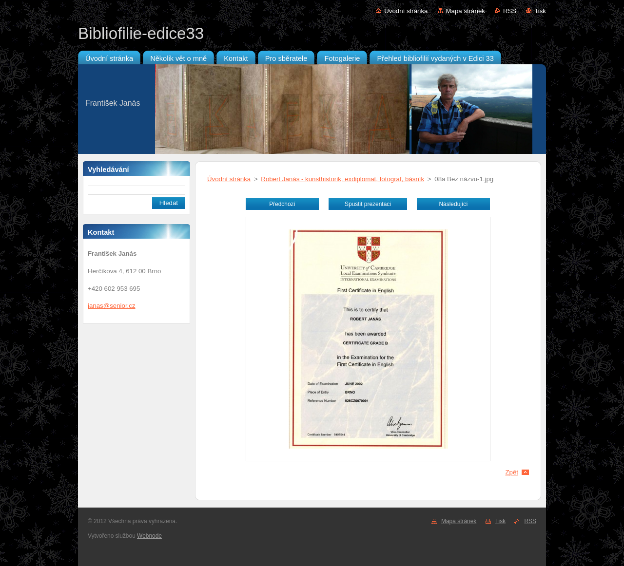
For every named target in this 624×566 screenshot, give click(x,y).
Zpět (511, 472)
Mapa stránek (465, 11)
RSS (509, 11)
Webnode (149, 535)
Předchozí (282, 204)
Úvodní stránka (406, 11)
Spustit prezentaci (368, 204)
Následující (453, 204)
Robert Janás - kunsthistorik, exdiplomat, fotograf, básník (342, 179)
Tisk (540, 11)
